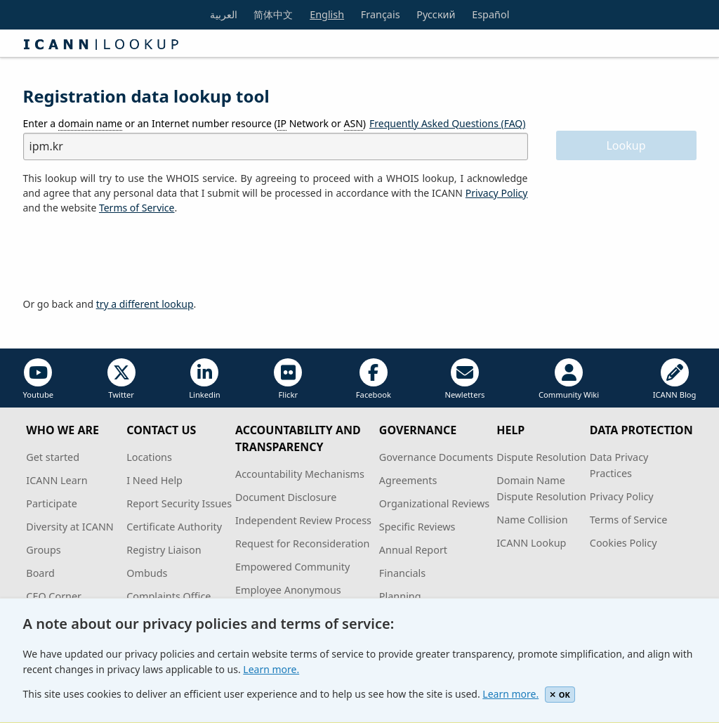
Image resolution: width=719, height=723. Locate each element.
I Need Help (154, 480)
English (327, 14)
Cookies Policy (623, 542)
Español (490, 14)
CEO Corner (53, 596)
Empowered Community (292, 566)
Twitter (121, 379)
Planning (400, 596)
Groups (43, 549)
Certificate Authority (174, 526)
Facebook (373, 379)
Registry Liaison (163, 549)
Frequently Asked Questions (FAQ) (447, 123)
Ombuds (146, 573)
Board (40, 573)
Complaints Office (168, 596)
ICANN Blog (675, 379)
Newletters (464, 379)
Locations (149, 457)
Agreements (408, 480)
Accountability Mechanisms (299, 474)
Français (380, 14)
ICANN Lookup (531, 542)
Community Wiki (569, 379)
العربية (223, 14)
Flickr (288, 379)
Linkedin (204, 379)
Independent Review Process (303, 520)
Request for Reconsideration (302, 543)
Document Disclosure (285, 497)
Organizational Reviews (434, 503)
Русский (435, 14)
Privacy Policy (497, 193)
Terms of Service (629, 519)
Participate (51, 503)
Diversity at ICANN (70, 526)
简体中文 (273, 14)
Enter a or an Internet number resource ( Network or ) (195, 124)
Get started (52, 457)
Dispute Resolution (541, 457)
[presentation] (130, 256)
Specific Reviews (417, 526)
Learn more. (271, 669)
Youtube (38, 379)
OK (560, 694)
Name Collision (531, 519)
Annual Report (413, 549)
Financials (402, 573)
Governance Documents (436, 457)
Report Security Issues (179, 503)
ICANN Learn (56, 480)
